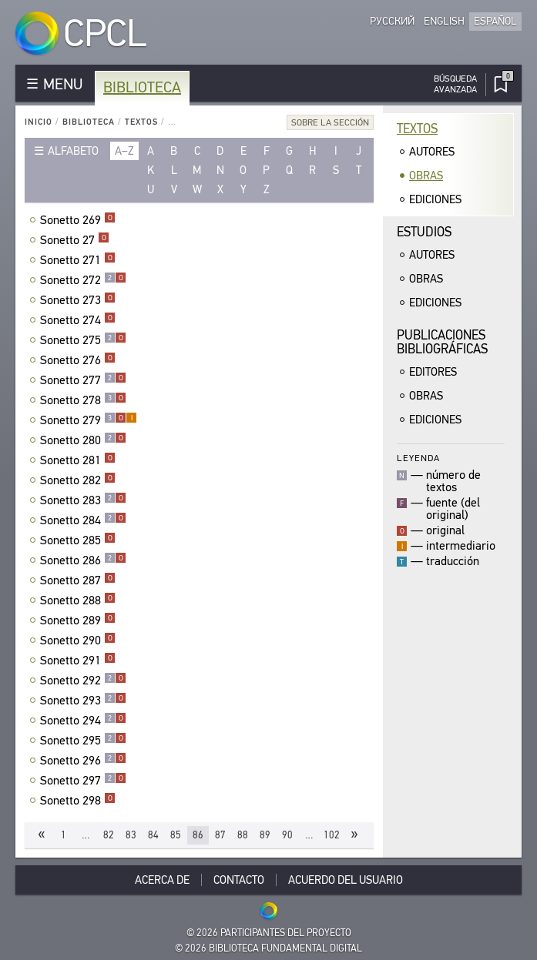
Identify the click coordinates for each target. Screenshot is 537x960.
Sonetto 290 (78, 640)
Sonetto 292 (83, 680)
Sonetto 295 (83, 741)
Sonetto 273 (78, 300)
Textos (141, 122)
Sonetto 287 (78, 580)
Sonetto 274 (78, 320)
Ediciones (435, 199)
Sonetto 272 (83, 280)
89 (265, 835)
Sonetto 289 (78, 620)
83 (131, 835)
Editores (433, 372)
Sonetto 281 (78, 460)
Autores (432, 152)
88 (242, 835)
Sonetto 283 (83, 500)
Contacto (238, 880)
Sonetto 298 (78, 801)
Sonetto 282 (78, 480)
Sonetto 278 (83, 400)
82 (108, 835)
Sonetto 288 (78, 600)
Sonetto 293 (83, 700)
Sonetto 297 (83, 781)
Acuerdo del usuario (345, 880)
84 (153, 835)
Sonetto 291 (78, 660)
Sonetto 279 (88, 420)
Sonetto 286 (83, 560)
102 (332, 835)
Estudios (424, 232)
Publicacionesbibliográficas (442, 342)
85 (175, 835)
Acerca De (162, 880)
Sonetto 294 (83, 721)
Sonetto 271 (78, 260)
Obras (426, 175)
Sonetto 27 (74, 240)
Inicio (38, 122)
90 (287, 835)
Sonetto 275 (83, 340)
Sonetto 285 (78, 540)
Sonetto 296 (83, 761)
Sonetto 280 (83, 440)
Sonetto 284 (83, 520)
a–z (124, 151)
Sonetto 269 (78, 220)
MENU (62, 84)
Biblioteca (142, 87)
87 (220, 835)
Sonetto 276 (78, 360)
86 (198, 835)
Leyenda (418, 458)
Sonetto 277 (83, 380)
